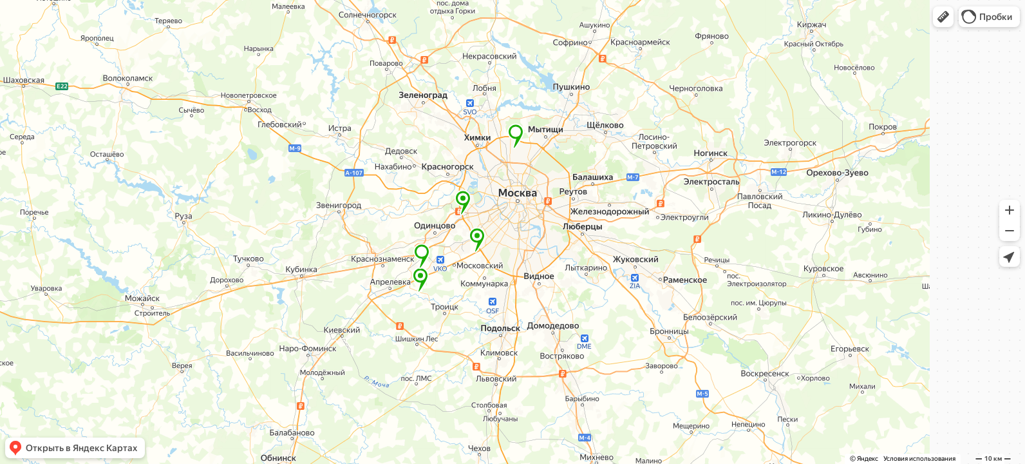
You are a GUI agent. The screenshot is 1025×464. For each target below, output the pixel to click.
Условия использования (919, 458)
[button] (943, 16)
